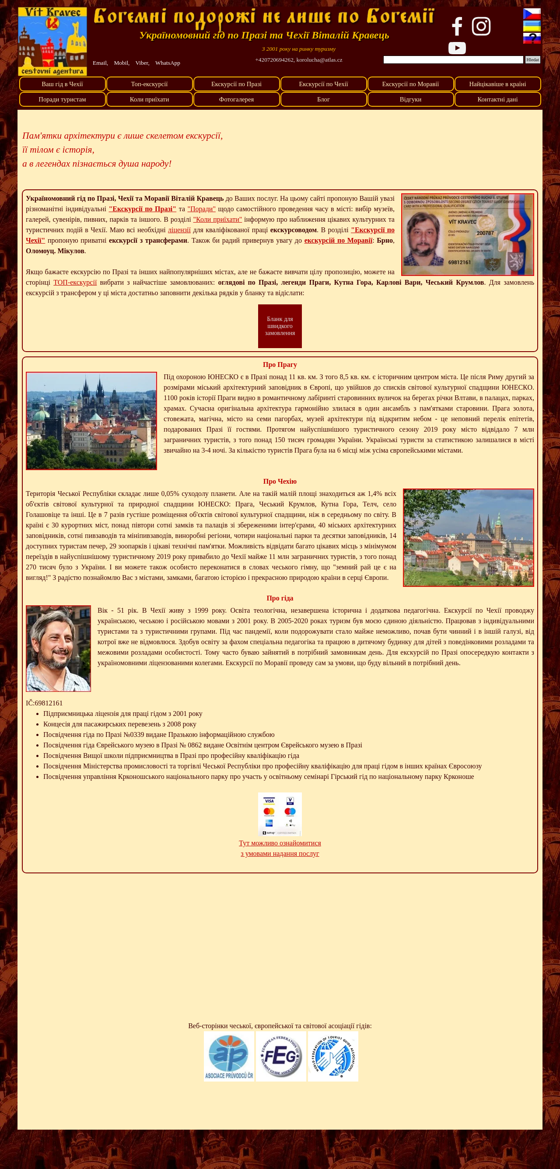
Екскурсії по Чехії (323, 83)
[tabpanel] (299, 48)
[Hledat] (453, 60)
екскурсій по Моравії (338, 240)
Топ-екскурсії (149, 83)
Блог (323, 99)
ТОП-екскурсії (75, 282)
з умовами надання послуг (280, 853)
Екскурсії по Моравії (410, 83)
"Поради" (202, 209)
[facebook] (457, 26)
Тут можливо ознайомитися (280, 843)
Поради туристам (62, 99)
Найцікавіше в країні (497, 83)
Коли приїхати (149, 99)
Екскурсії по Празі (236, 83)
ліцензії (179, 230)
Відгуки (411, 99)
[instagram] (481, 26)
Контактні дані (497, 99)
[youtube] (457, 48)
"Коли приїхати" (217, 219)
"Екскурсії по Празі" (142, 209)
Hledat (533, 59)
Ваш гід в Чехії (62, 83)
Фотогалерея (236, 99)
